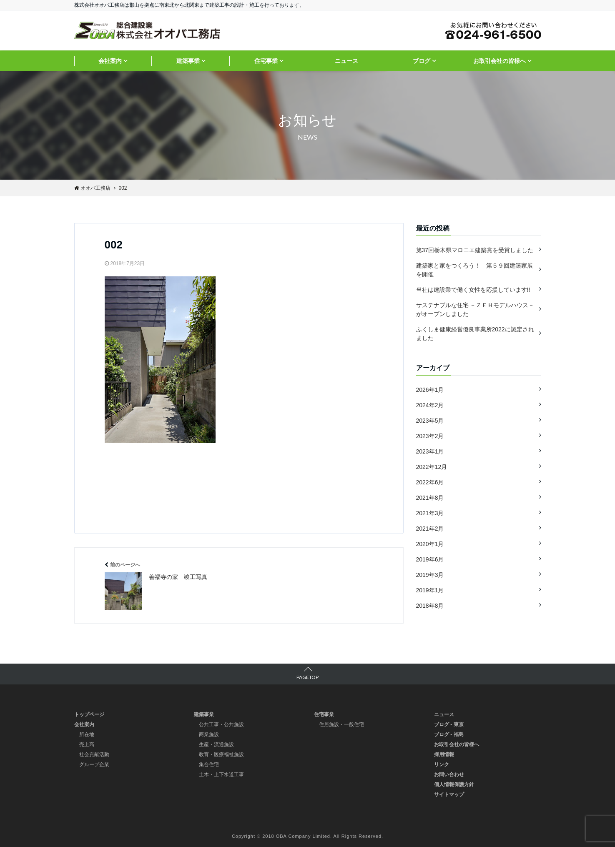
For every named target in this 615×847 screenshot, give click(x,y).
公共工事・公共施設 (221, 724)
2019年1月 (430, 590)
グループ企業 (94, 764)
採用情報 (444, 754)
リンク (441, 764)
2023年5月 (430, 420)
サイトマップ (449, 794)
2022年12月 (431, 467)
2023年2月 (430, 436)
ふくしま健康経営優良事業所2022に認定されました (475, 333)
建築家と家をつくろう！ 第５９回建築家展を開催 (474, 270)
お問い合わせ (449, 774)
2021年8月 (430, 497)
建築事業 (188, 61)
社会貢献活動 (94, 754)
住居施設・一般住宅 (341, 724)
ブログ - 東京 (449, 724)
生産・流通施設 (216, 744)
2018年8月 (430, 605)
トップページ (89, 714)
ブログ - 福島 (449, 734)
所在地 (86, 734)
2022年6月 (430, 482)
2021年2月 (430, 528)
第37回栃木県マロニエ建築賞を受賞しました (475, 250)
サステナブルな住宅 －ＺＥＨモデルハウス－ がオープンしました (475, 309)
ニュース (346, 61)
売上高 (86, 744)
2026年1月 (430, 389)
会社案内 (110, 61)
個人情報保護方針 (454, 784)
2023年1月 (430, 451)
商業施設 (209, 734)
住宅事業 (266, 61)
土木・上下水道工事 (221, 774)
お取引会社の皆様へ (499, 61)
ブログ (421, 61)
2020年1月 (430, 544)
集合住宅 (209, 764)
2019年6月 (430, 559)
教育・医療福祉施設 (221, 754)
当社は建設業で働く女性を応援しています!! (473, 289)
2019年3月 (430, 574)
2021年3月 (430, 513)
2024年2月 (430, 405)
